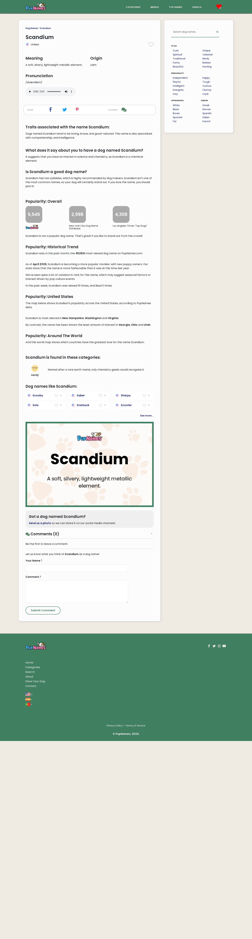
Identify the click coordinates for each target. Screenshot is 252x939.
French (207, 121)
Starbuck (83, 603)
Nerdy (206, 58)
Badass (207, 62)
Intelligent (178, 86)
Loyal (205, 94)
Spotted (177, 117)
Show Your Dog (35, 879)
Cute (176, 50)
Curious (207, 86)
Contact (30, 884)
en (29, 892)
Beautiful (178, 66)
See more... (147, 613)
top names (175, 7)
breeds (154, 7)
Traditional (179, 58)
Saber (81, 593)
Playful (177, 82)
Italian (206, 117)
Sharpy (126, 593)
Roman (207, 109)
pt (28, 902)
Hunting (207, 66)
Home (29, 861)
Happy (206, 78)
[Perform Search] (217, 32)
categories (133, 7)
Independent (180, 78)
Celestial (208, 54)
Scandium (45, 28)
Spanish (207, 113)
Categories (32, 865)
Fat (175, 121)
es (28, 897)
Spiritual (177, 54)
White (176, 105)
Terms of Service (135, 923)
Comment (33, 775)
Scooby (38, 593)
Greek (206, 105)
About (29, 875)
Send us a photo (40, 721)
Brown (176, 113)
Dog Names (32, 28)
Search (30, 870)
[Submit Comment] (43, 808)
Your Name (34, 758)
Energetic (178, 90)
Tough (206, 82)
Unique (207, 50)
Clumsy (207, 90)
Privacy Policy (114, 923)
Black (176, 109)
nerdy (35, 569)
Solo (36, 603)
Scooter (126, 603)
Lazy (175, 94)
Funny (176, 62)
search (196, 7)
